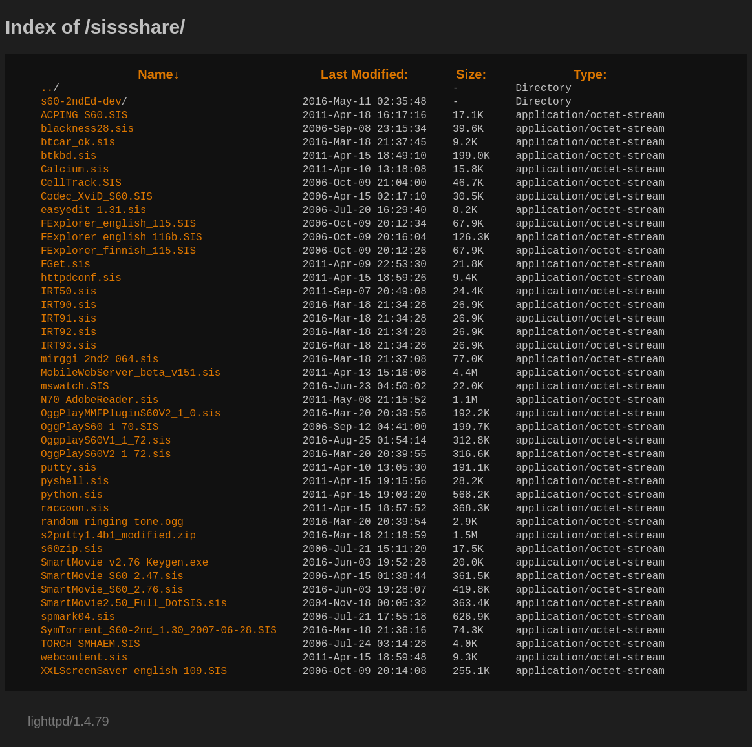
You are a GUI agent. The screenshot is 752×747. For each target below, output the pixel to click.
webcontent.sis (84, 658)
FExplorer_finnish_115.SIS (118, 251)
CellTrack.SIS (81, 183)
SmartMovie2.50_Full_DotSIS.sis (134, 604)
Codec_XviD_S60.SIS (97, 197)
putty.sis (68, 468)
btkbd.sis (68, 156)
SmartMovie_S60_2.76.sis (112, 590)
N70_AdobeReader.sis (99, 400)
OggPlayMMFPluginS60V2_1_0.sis (130, 414)
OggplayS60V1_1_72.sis (106, 441)
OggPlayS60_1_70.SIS (99, 427)
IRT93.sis (68, 346)
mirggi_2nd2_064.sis (99, 360)
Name (158, 74)
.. (47, 88)
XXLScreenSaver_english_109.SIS (134, 671)
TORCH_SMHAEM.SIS (90, 644)
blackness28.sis (87, 129)
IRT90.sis (68, 305)
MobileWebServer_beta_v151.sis (130, 373)
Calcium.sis (75, 170)
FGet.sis (66, 265)
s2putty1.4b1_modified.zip (118, 536)
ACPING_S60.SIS (84, 115)
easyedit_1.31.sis (93, 210)
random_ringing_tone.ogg (112, 522)
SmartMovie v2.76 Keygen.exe (124, 563)
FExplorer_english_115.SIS (118, 224)
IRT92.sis (68, 332)
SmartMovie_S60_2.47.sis (112, 576)
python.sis (72, 495)
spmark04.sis (78, 617)
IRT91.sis (68, 319)
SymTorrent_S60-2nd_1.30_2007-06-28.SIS (159, 631)
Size (471, 74)
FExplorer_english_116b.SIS (121, 237)
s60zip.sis (72, 549)
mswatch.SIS (75, 387)
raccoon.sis (75, 509)
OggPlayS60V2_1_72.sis (106, 454)
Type (590, 74)
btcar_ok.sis (78, 143)
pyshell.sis (75, 482)
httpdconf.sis (81, 278)
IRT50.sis (68, 292)
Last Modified (365, 74)
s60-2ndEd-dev (81, 102)
